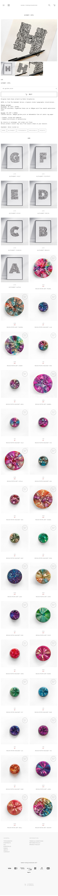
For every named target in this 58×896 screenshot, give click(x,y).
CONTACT (7, 852)
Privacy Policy (34, 845)
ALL (5, 845)
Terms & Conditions (36, 841)
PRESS (6, 849)
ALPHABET (11, 130)
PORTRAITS (7, 843)
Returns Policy (34, 843)
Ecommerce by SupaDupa (30, 885)
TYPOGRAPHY (22, 130)
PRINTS (42, 130)
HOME (3, 130)
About (6, 850)
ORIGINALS (33, 130)
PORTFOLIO (7, 847)
